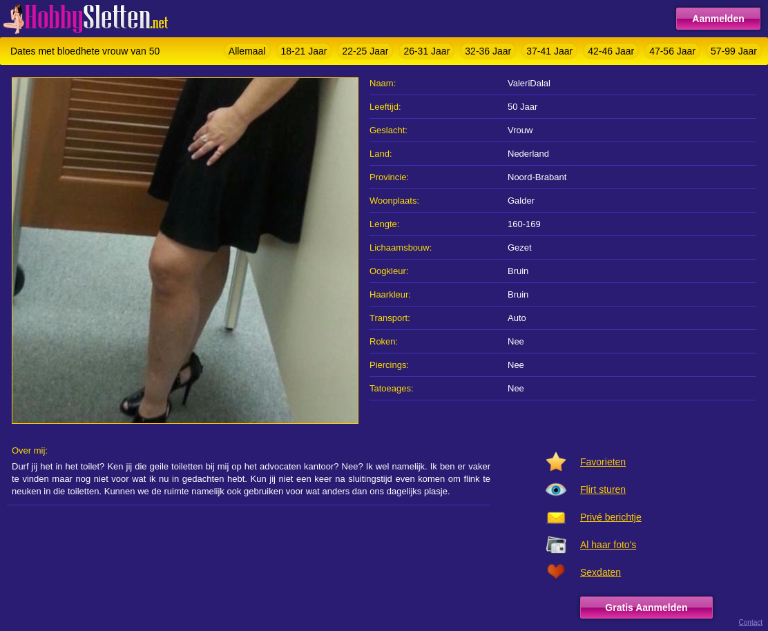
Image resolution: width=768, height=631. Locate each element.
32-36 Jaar (488, 51)
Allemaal (247, 51)
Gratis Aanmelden (646, 607)
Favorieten (603, 461)
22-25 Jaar (365, 51)
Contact (750, 622)
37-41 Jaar (549, 51)
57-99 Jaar (734, 51)
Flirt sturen (603, 489)
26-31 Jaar (426, 51)
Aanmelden (718, 18)
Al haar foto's (608, 544)
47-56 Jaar (672, 51)
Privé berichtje (611, 517)
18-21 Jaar (304, 51)
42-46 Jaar (611, 51)
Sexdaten (600, 572)
